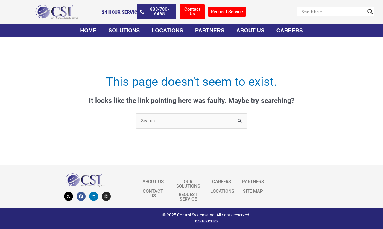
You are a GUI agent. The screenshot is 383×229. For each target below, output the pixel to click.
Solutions (124, 31)
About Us (250, 31)
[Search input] (333, 11)
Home (88, 31)
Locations (167, 31)
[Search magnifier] (370, 11)
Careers (289, 31)
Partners (209, 31)
